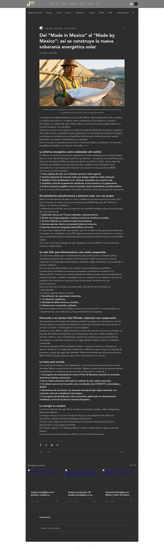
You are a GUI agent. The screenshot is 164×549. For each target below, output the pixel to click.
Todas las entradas (35, 13)
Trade (58, 13)
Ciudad (91, 13)
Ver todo (133, 465)
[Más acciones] (123, 28)
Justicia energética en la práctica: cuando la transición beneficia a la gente (42, 493)
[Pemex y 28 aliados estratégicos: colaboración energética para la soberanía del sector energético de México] (82, 478)
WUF (110, 13)
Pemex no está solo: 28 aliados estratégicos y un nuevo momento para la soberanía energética (80, 493)
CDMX (101, 13)
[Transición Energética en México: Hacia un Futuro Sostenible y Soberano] (119, 478)
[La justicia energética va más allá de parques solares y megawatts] (44, 478)
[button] (133, 12)
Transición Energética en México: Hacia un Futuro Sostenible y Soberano (117, 493)
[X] (136, 4)
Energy (49, 13)
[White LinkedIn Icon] (131, 4)
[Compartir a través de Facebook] (40, 445)
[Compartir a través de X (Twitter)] (46, 445)
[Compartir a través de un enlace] (57, 445)
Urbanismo (80, 13)
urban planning (122, 13)
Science (68, 13)
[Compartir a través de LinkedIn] (52, 445)
